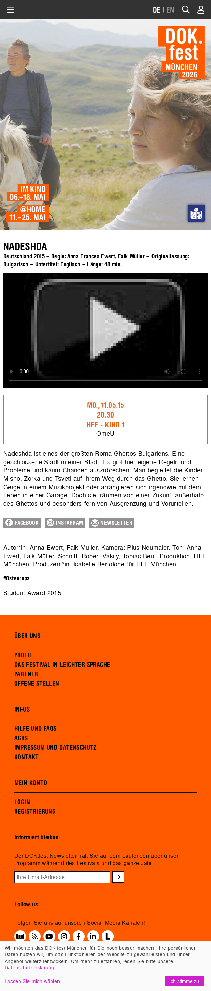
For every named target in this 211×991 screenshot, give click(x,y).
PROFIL (23, 655)
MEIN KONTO (30, 783)
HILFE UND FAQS (35, 728)
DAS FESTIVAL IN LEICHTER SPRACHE (62, 664)
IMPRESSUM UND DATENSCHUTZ (55, 747)
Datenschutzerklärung (29, 967)
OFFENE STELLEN (36, 683)
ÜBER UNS (27, 636)
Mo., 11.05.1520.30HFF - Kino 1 (106, 415)
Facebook (22, 522)
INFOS (22, 709)
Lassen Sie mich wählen (32, 981)
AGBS (21, 738)
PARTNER (26, 674)
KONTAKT (26, 757)
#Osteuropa (16, 578)
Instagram (65, 522)
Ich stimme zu (184, 981)
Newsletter (111, 523)
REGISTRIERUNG (35, 811)
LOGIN (22, 802)
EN (170, 10)
